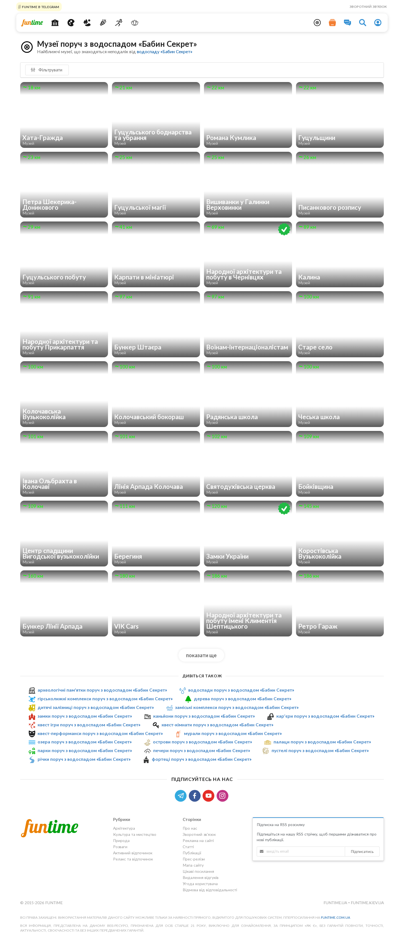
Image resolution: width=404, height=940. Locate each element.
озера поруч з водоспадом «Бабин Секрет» (85, 742)
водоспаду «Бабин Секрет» (164, 51)
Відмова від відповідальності (210, 889)
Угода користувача (200, 883)
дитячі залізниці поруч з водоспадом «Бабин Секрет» (96, 707)
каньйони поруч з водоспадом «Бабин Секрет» (204, 716)
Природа (121, 840)
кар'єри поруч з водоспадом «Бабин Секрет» (325, 716)
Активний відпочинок (132, 852)
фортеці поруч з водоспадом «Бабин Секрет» (201, 759)
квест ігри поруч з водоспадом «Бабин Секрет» (89, 724)
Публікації (192, 852)
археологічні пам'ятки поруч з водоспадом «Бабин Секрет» (102, 689)
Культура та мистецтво (134, 834)
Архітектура (124, 828)
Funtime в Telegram (40, 6)
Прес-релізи (194, 859)
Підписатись (362, 851)
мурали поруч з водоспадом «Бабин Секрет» (233, 733)
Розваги (120, 846)
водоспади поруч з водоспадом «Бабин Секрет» (241, 689)
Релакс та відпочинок (133, 859)
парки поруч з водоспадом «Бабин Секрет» (85, 750)
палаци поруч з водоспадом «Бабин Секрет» (322, 742)
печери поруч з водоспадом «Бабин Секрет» (201, 750)
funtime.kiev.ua (367, 902)
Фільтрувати (46, 69)
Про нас (190, 828)
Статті (188, 846)
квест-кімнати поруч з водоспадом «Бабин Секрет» (217, 724)
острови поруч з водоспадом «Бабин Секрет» (202, 742)
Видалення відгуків (201, 877)
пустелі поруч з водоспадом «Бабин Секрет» (320, 750)
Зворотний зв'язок (368, 6)
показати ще (201, 655)
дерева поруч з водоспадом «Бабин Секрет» (242, 698)
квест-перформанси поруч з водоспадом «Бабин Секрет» (100, 733)
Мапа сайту (193, 865)
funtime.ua (335, 902)
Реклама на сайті (198, 840)
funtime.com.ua (335, 917)
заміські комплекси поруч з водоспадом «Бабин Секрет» (237, 707)
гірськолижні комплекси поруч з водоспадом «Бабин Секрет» (105, 698)
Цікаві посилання (198, 871)
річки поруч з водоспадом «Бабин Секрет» (84, 759)
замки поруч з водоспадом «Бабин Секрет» (85, 716)
